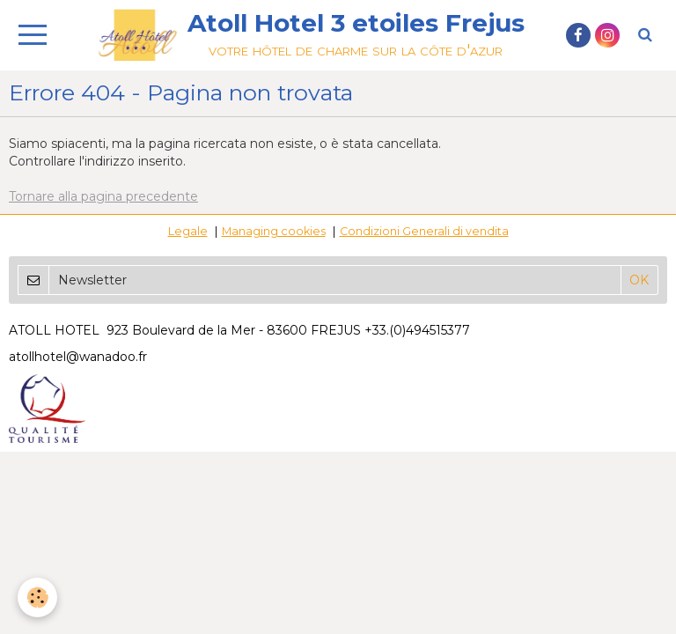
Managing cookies (274, 231)
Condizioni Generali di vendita (424, 231)
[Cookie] (37, 597)
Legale (188, 231)
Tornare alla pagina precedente (103, 196)
